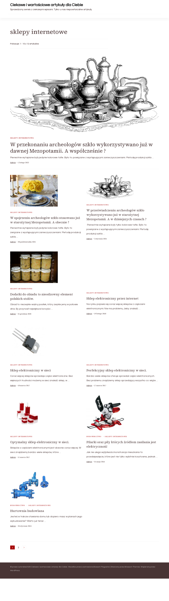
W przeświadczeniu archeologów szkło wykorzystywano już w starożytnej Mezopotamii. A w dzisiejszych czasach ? (116, 214)
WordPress (15, 570)
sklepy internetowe (22, 138)
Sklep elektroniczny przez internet (112, 298)
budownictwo (93, 436)
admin (13, 163)
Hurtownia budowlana (27, 510)
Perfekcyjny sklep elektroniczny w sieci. (116, 370)
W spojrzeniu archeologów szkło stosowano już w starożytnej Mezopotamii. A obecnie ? (45, 220)
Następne (24, 547)
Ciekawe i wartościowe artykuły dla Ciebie (46, 5)
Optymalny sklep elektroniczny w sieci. (40, 442)
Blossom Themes (132, 566)
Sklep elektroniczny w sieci (30, 370)
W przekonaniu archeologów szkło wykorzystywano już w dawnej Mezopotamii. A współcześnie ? (82, 147)
